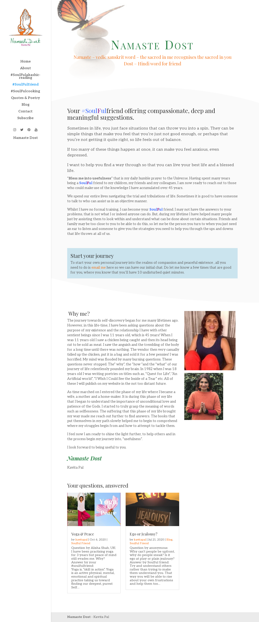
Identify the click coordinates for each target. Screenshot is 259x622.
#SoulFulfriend (25, 85)
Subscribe (25, 118)
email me (98, 268)
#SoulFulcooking (25, 91)
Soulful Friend (80, 543)
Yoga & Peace (82, 534)
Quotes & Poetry (25, 98)
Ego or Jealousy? (143, 534)
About (25, 68)
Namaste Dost (25, 138)
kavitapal (81, 539)
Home (25, 62)
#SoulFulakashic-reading (25, 77)
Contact (25, 111)
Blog (26, 105)
